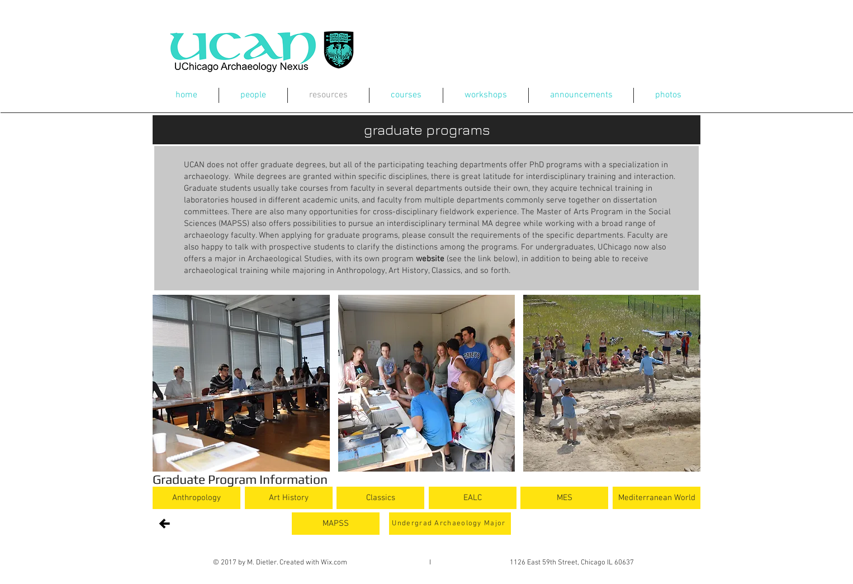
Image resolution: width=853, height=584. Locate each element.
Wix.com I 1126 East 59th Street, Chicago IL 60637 (477, 562)
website (430, 259)
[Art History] (289, 498)
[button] (241, 383)
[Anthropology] (196, 498)
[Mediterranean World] (656, 498)
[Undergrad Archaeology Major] (450, 523)
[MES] (564, 498)
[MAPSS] (336, 523)
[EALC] (472, 498)
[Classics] (380, 498)
